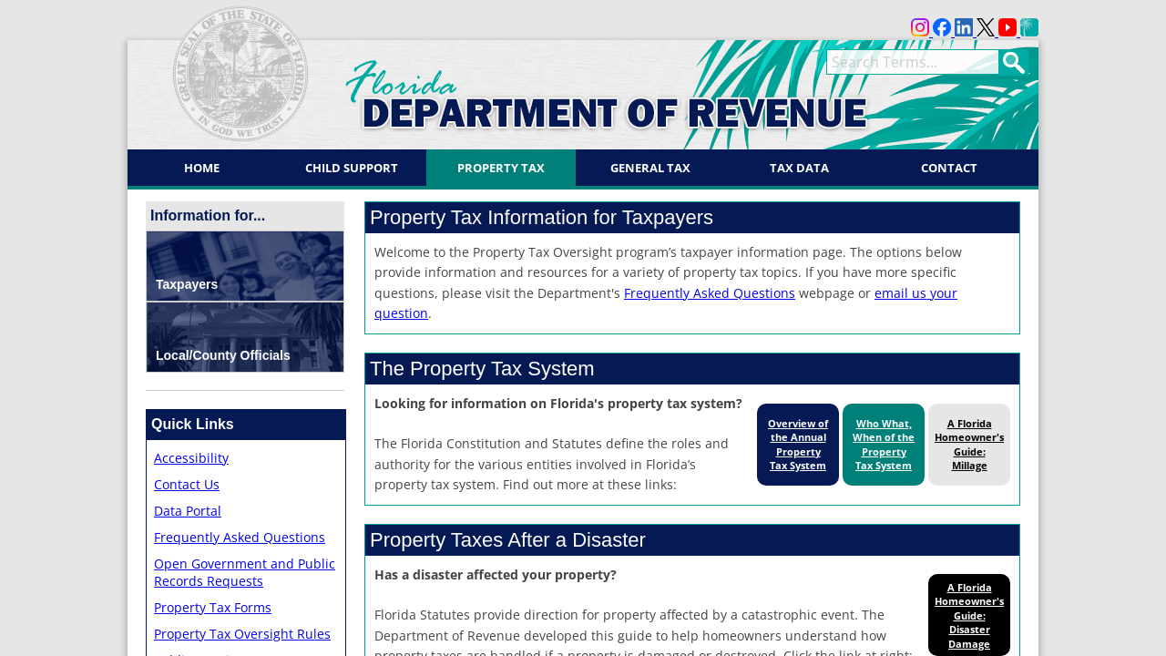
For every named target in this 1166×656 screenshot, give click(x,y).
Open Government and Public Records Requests (244, 572)
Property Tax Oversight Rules (242, 633)
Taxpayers (187, 284)
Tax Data (799, 167)
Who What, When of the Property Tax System (884, 444)
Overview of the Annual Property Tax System (798, 444)
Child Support (351, 167)
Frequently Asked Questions (239, 537)
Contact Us (187, 484)
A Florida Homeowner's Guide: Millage (969, 444)
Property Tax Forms (212, 607)
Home (202, 167)
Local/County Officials (223, 355)
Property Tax (501, 167)
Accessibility (191, 457)
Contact (949, 167)
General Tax (650, 167)
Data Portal (187, 510)
